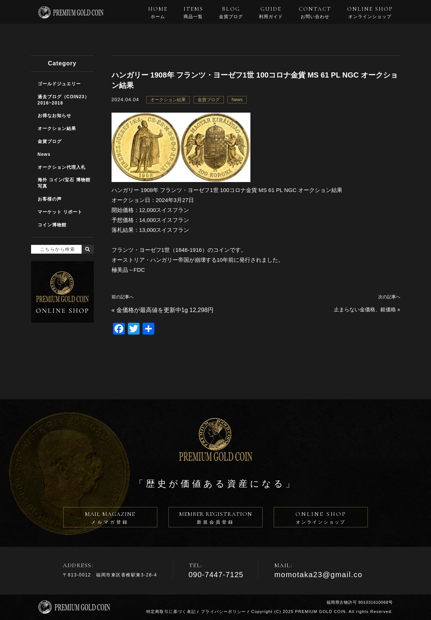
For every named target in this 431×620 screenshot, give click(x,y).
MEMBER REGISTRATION (215, 518)
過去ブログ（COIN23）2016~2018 (63, 100)
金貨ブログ (209, 99)
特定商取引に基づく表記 (171, 611)
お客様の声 (50, 199)
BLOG (231, 12)
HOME (158, 12)
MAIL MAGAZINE (110, 518)
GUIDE (271, 12)
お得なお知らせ (54, 115)
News (237, 99)
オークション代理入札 (62, 167)
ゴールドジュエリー (59, 83)
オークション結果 (168, 99)
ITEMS (193, 12)
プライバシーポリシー (223, 611)
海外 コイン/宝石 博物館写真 (64, 183)
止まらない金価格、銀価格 (365, 309)
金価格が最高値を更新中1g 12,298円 (164, 310)
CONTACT (315, 12)
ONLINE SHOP (370, 12)
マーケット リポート (60, 212)
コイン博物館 (52, 224)
